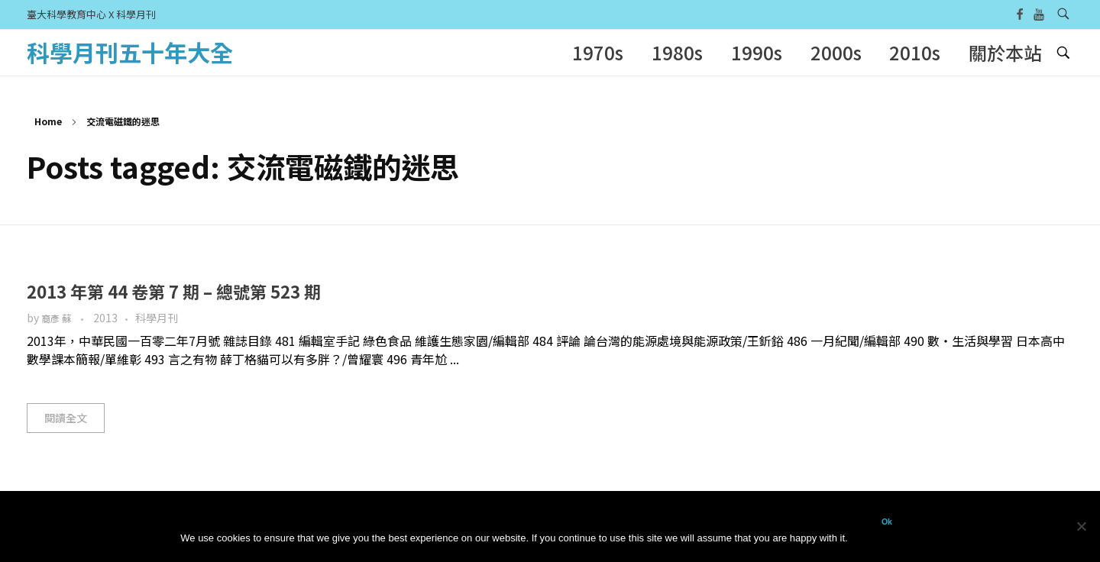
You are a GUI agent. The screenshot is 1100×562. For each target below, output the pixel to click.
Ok (887, 521)
